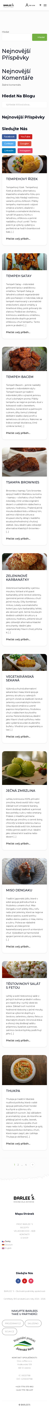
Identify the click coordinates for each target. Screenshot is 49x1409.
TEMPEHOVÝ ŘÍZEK (22, 179)
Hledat (5, 32)
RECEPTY (24, 1227)
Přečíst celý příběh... (18, 238)
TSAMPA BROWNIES (22, 482)
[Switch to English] (24, 1248)
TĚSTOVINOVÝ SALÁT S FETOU (23, 985)
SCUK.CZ (9, 1331)
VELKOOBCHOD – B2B (24, 1231)
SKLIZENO (33, 1323)
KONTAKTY (24, 1234)
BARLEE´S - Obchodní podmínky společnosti (24, 1291)
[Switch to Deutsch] (24, 1245)
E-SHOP (24, 1238)
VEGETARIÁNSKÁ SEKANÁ (20, 678)
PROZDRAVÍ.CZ (13, 1323)
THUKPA (13, 1091)
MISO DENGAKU (19, 890)
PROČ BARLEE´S (24, 1224)
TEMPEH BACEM (19, 377)
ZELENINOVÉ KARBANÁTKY (17, 578)
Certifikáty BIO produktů (15, 1299)
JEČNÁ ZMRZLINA (20, 791)
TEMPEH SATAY (18, 276)
